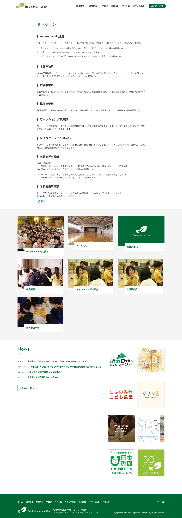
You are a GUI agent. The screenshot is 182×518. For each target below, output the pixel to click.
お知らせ (115, 6)
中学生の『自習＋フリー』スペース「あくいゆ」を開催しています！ (58, 361)
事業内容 (39, 502)
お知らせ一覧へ (32, 388)
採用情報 (82, 502)
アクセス (126, 6)
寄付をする (157, 6)
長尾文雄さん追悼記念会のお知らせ (43, 377)
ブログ (105, 6)
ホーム (20, 502)
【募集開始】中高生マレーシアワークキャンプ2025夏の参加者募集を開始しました (65, 367)
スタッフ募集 (70, 502)
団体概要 (29, 502)
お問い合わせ (139, 6)
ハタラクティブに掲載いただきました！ (45, 372)
